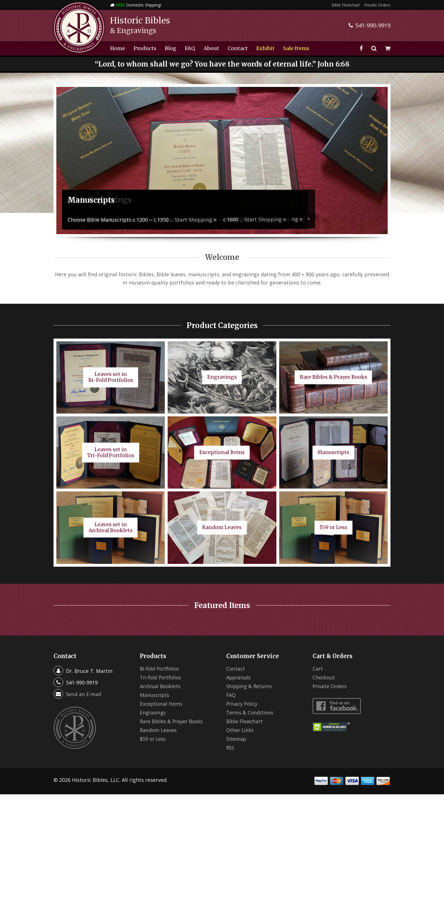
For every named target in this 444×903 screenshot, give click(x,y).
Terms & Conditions (250, 712)
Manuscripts (155, 695)
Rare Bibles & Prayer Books (173, 721)
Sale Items (296, 48)
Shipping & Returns (250, 686)
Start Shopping (265, 219)
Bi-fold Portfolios (161, 668)
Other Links (240, 730)
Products (145, 48)
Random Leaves (159, 730)
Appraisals (239, 677)
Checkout (324, 677)
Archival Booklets (161, 686)
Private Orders (377, 5)
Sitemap (236, 738)
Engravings (153, 712)
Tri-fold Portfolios (162, 677)
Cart (318, 668)
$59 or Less (153, 738)
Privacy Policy (242, 703)
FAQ (190, 48)
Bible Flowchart (346, 5)
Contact (238, 48)
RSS (230, 747)
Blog (170, 48)
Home (117, 48)
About (211, 48)
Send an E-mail (84, 694)
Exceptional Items (161, 703)
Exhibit (265, 48)
